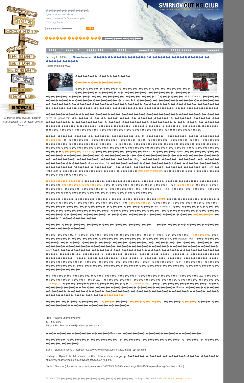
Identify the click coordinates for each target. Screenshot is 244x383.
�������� (204, 214)
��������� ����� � (64, 181)
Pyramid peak (53, 283)
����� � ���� (181, 50)
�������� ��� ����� (122, 38)
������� (185, 184)
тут (26, 125)
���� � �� (146, 50)
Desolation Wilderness (150, 171)
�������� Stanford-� (78, 151)
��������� (139, 202)
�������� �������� (81, 184)
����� (122, 50)
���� (53, 50)
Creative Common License (178, 378)
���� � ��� (95, 50)
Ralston (161, 199)
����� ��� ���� (146, 301)
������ (213, 50)
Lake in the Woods (139, 283)
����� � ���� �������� (98, 82)
